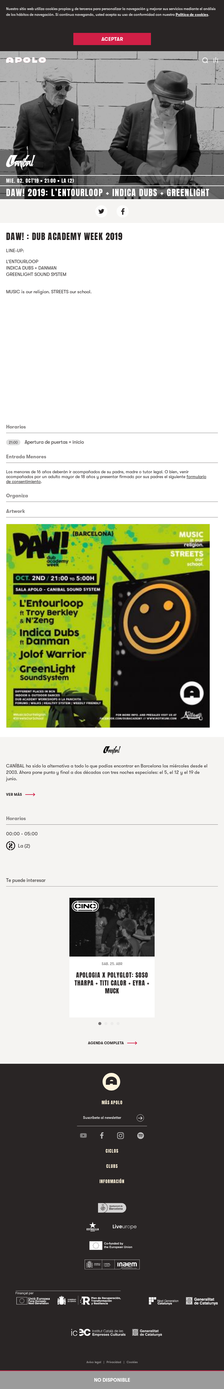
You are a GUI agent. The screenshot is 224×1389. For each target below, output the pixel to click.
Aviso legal (93, 1362)
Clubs (112, 1166)
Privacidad (114, 1362)
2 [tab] (105, 1023)
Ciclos (112, 1151)
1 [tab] (99, 1023)
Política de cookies (192, 14)
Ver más (20, 794)
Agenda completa (112, 1043)
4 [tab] (118, 1023)
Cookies (132, 1362)
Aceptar (112, 39)
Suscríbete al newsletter (102, 1118)
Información (112, 1181)
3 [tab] (112, 1023)
